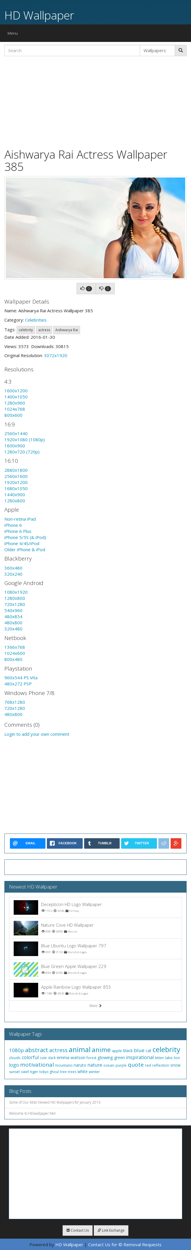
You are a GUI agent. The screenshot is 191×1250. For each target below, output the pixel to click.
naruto (80, 1065)
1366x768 (14, 647)
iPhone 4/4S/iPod (21, 543)
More (95, 1005)
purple (121, 1065)
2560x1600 (16, 476)
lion (177, 1057)
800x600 (13, 415)
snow (175, 1065)
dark (52, 1057)
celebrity (26, 329)
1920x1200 (16, 482)
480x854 (13, 616)
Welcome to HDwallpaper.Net (32, 1113)
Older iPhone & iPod (24, 549)
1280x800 (14, 500)
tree (63, 1071)
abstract (36, 1050)
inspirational (140, 1057)
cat (148, 1050)
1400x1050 (16, 397)
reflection (160, 1065)
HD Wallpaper (39, 15)
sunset (14, 1071)
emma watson (71, 1057)
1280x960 (14, 403)
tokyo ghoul (49, 1071)
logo (14, 1065)
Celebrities (36, 320)
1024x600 (14, 653)
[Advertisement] (95, 101)
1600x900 (14, 445)
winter (94, 1071)
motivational (37, 1064)
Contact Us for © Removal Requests (125, 1244)
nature (94, 1065)
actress (44, 329)
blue (139, 1050)
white (82, 1071)
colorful (30, 1057)
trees (72, 1071)
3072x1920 (55, 355)
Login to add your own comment (36, 734)
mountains (63, 1065)
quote (136, 1064)
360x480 (13, 568)
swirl (25, 1071)
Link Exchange (111, 1230)
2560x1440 (16, 433)
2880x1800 (16, 470)
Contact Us (77, 1230)
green (119, 1057)
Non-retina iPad (20, 519)
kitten (159, 1057)
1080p (16, 1050)
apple (117, 1050)
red (148, 1065)
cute (43, 1057)
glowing (105, 1057)
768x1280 (14, 702)
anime (101, 1049)
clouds (15, 1057)
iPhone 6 (13, 525)
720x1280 (14, 604)
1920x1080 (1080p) (24, 439)
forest (91, 1057)
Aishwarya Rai (66, 329)
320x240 (13, 574)
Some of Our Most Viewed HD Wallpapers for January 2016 (54, 1102)
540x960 (13, 610)
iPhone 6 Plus (17, 531)
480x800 (13, 622)
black (128, 1050)
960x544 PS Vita (21, 677)
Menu (14, 34)
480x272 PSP (18, 684)
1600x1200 (16, 390)
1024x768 (14, 409)
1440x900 (14, 494)
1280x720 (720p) (22, 452)
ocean (108, 1065)
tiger (34, 1071)
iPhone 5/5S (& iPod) (25, 537)
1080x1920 (16, 592)
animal (80, 1049)
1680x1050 (16, 488)
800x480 (13, 659)
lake (169, 1057)
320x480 (13, 629)
